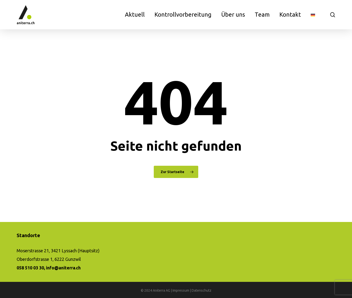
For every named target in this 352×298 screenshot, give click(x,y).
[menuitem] (313, 15)
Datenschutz (201, 290)
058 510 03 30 (30, 267)
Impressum (181, 290)
